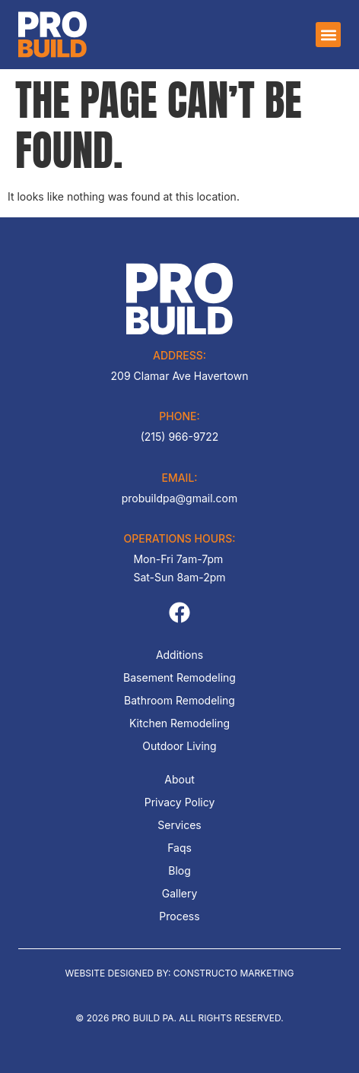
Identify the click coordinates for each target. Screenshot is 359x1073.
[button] (328, 34)
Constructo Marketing (233, 973)
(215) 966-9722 (180, 436)
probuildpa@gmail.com (179, 498)
